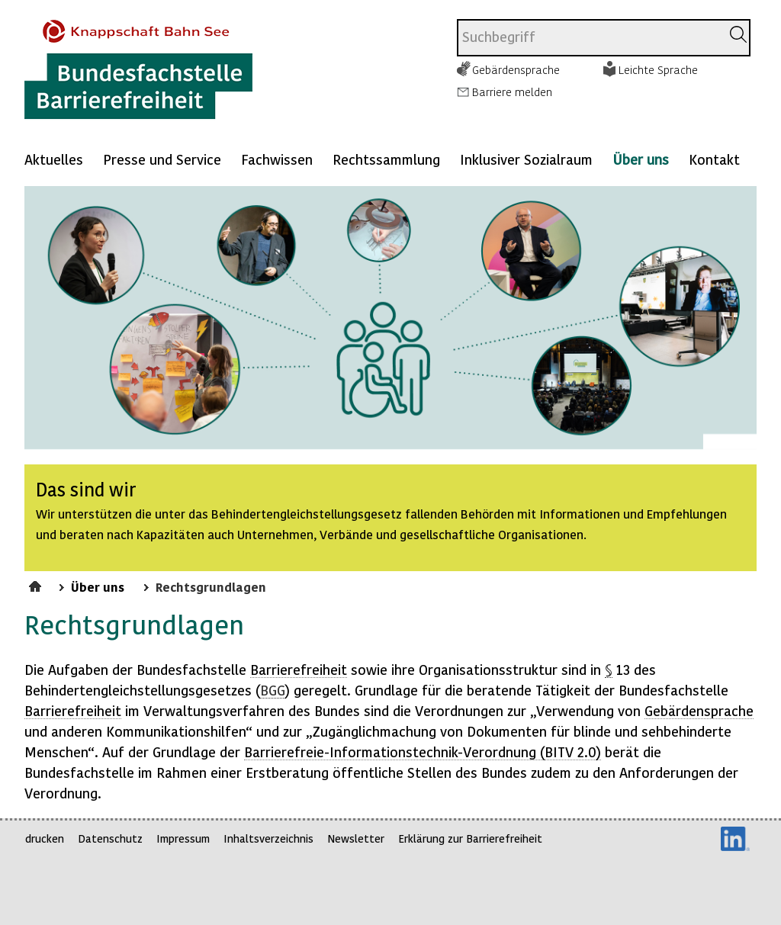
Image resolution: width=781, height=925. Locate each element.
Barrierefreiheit (298, 669)
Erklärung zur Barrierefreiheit (470, 838)
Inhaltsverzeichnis (268, 838)
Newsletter (355, 838)
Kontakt (714, 159)
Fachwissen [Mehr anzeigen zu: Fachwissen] (277, 159)
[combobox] (589, 38)
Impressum (183, 838)
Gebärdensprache (516, 69)
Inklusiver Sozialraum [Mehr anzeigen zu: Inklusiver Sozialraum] (526, 159)
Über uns (640, 159)
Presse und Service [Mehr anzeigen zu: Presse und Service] (162, 159)
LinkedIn (735, 839)
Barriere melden (512, 91)
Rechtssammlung (386, 159)
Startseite (37, 584)
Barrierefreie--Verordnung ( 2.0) (422, 752)
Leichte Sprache (658, 69)
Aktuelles (53, 159)
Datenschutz (110, 838)
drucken (44, 838)
